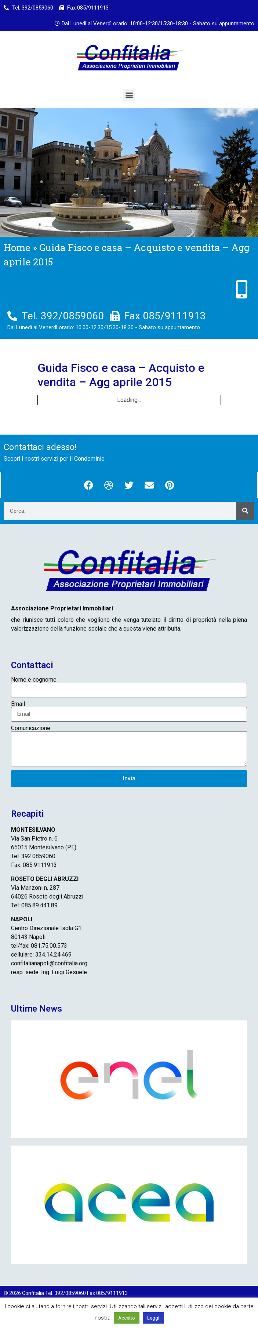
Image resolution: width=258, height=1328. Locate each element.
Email (18, 704)
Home (17, 247)
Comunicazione (30, 728)
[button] (129, 95)
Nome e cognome (34, 680)
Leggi (153, 1318)
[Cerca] (245, 511)
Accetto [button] (126, 1318)
